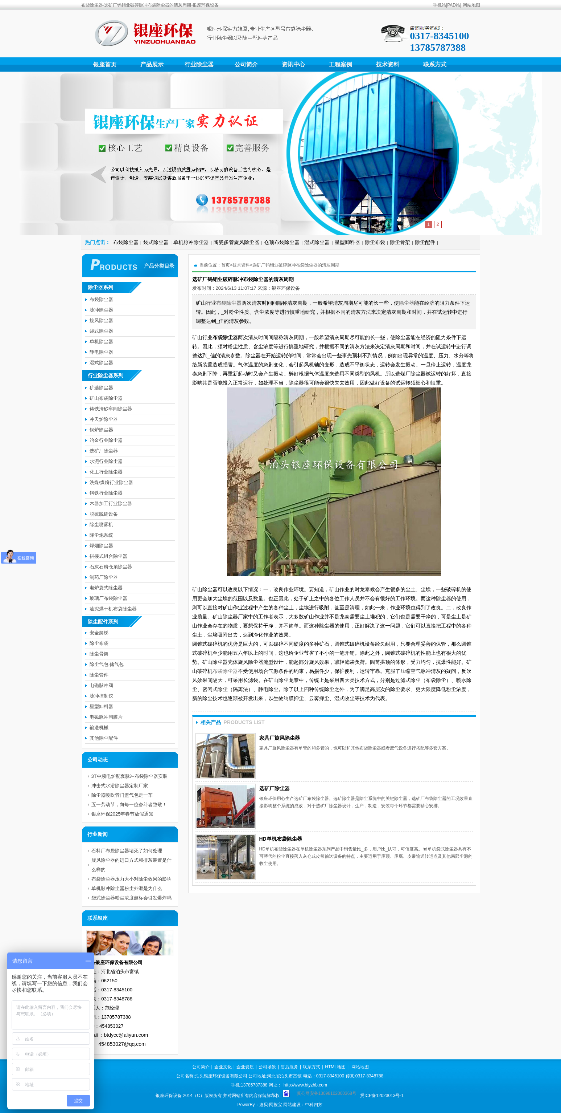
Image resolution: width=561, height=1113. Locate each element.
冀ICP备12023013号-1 (382, 1095)
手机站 (439, 5)
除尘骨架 (400, 242)
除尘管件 (99, 675)
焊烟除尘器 (101, 545)
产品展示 (152, 64)
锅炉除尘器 (101, 429)
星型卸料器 (347, 242)
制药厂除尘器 (104, 577)
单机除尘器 (101, 341)
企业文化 (223, 1066)
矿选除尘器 (101, 387)
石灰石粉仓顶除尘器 (111, 566)
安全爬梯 (99, 632)
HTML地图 (335, 1066)
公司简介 (246, 64)
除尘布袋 (375, 242)
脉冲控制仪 (101, 696)
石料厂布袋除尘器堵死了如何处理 (126, 850)
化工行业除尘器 (106, 472)
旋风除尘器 (101, 320)
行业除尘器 (199, 64)
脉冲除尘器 (101, 310)
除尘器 (406, 303)
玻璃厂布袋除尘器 (108, 598)
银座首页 (104, 64)
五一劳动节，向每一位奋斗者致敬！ (129, 804)
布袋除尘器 (126, 242)
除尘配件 (425, 242)
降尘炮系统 (101, 535)
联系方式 (434, 64)
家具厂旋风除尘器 (279, 738)
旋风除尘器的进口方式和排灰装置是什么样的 (131, 864)
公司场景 (267, 1066)
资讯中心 (293, 64)
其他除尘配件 (104, 738)
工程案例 (340, 64)
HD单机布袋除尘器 (280, 839)
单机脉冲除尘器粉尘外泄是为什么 (126, 888)
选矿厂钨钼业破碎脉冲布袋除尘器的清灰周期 (295, 265)
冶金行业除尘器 (106, 440)
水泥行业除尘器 (106, 461)
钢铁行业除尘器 (106, 493)
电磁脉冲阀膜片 (106, 717)
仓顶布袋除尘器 (282, 242)
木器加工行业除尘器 (111, 503)
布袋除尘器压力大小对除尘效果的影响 (131, 879)
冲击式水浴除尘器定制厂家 (119, 785)
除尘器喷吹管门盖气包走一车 (122, 795)
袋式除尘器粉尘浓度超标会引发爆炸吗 (131, 898)
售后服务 (289, 1066)
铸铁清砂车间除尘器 (111, 408)
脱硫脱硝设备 (104, 514)
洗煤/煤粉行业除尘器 (111, 482)
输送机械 (99, 727)
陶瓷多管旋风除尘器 (236, 242)
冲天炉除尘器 (104, 419)
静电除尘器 (101, 352)
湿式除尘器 (317, 242)
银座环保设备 (286, 288)
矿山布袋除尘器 (106, 398)
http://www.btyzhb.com (305, 1085)
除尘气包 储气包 (107, 664)
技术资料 (387, 64)
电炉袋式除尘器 (106, 587)
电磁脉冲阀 (101, 685)
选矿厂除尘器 (274, 788)
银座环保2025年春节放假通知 (122, 814)
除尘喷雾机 (101, 524)
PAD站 (453, 5)
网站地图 (471, 5)
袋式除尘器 (156, 242)
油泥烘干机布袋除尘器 (113, 609)
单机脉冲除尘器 (191, 242)
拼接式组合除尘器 (108, 556)
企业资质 (245, 1066)
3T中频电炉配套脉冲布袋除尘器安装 (129, 776)
